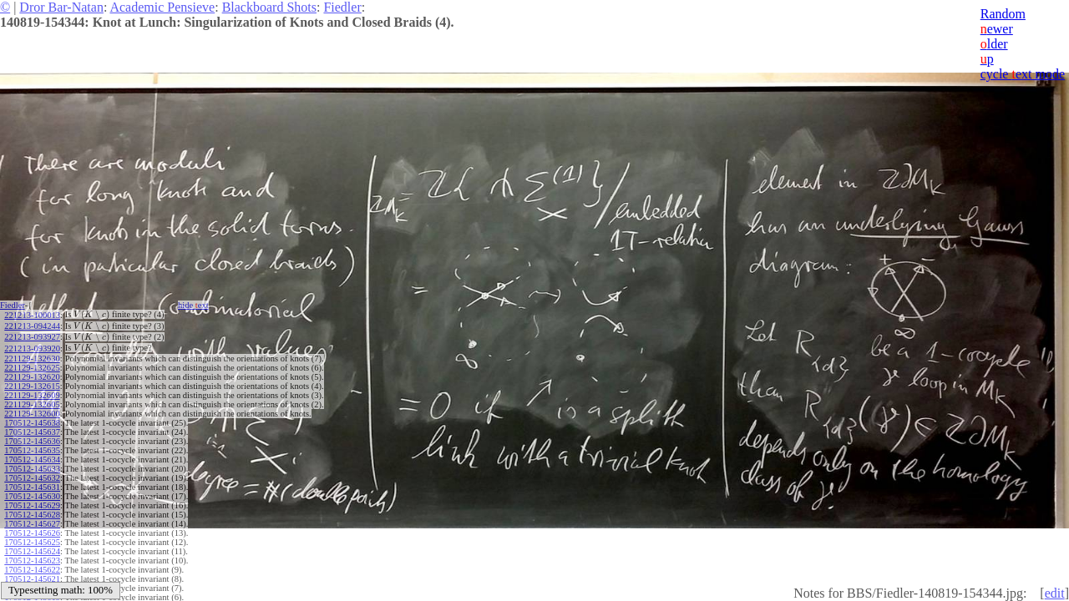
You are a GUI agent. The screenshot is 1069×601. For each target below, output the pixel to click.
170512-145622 (32, 569)
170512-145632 (32, 477)
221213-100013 (32, 315)
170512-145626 (32, 533)
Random (1003, 14)
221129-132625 (31, 367)
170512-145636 (32, 441)
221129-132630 (31, 358)
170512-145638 (32, 422)
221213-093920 (32, 348)
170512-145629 (32, 505)
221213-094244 (32, 326)
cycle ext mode (1022, 74)
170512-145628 (32, 514)
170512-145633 (32, 468)
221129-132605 (31, 404)
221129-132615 (31, 386)
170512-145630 (32, 496)
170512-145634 (32, 459)
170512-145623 (32, 560)
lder (994, 44)
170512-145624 (32, 551)
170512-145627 (32, 523)
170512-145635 (32, 450)
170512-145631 (32, 487)
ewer (996, 29)
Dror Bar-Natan (61, 7)
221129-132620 (31, 376)
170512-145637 (32, 432)
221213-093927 (32, 336)
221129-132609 (31, 395)
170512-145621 (32, 578)
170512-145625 (32, 542)
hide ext (193, 305)
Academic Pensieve (162, 7)
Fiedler (342, 7)
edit (1055, 593)
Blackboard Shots (269, 7)
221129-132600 (31, 413)
